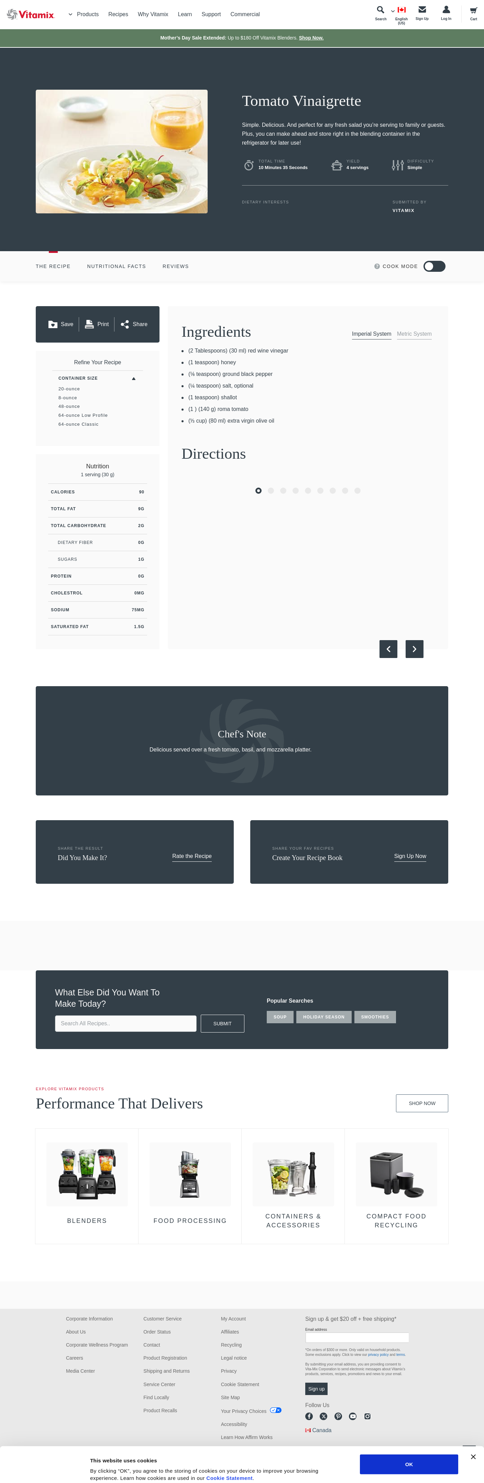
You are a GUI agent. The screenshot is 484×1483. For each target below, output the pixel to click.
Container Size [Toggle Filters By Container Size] (78, 378)
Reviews (176, 266)
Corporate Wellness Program (97, 1345)
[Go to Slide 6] (320, 490)
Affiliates (230, 1332)
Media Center (80, 1371)
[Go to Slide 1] (258, 490)
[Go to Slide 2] (271, 490)
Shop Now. (311, 38)
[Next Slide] (415, 649)
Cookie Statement (229, 1442)
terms (400, 1355)
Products (88, 14)
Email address (316, 1329)
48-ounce (69, 406)
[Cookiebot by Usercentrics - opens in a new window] (44, 1469)
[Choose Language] (401, 15)
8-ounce (67, 397)
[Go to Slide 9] (357, 490)
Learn (185, 14)
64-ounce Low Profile (83, 415)
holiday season (324, 1017)
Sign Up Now (410, 856)
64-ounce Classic (78, 424)
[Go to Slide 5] (308, 490)
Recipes (118, 14)
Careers (74, 1358)
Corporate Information (89, 1319)
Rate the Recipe (192, 856)
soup (280, 1017)
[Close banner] (473, 1421)
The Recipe (53, 266)
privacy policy (378, 1355)
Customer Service (162, 1319)
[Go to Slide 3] (283, 490)
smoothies (375, 1017)
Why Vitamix (153, 14)
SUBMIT (222, 1023)
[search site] (126, 1023)
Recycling (231, 1345)
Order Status (156, 1332)
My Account (233, 1319)
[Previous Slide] (388, 649)
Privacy (229, 1371)
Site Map (230, 1397)
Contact (151, 1345)
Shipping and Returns (166, 1371)
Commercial (245, 14)
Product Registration (165, 1358)
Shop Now (422, 1103)
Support (211, 14)
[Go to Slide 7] (333, 490)
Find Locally (156, 1397)
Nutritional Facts (116, 266)
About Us (76, 1332)
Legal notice (234, 1358)
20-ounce (69, 388)
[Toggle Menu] (70, 14)
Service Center (159, 1384)
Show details (361, 1469)
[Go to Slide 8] (345, 490)
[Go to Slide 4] (295, 490)
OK (409, 1428)
